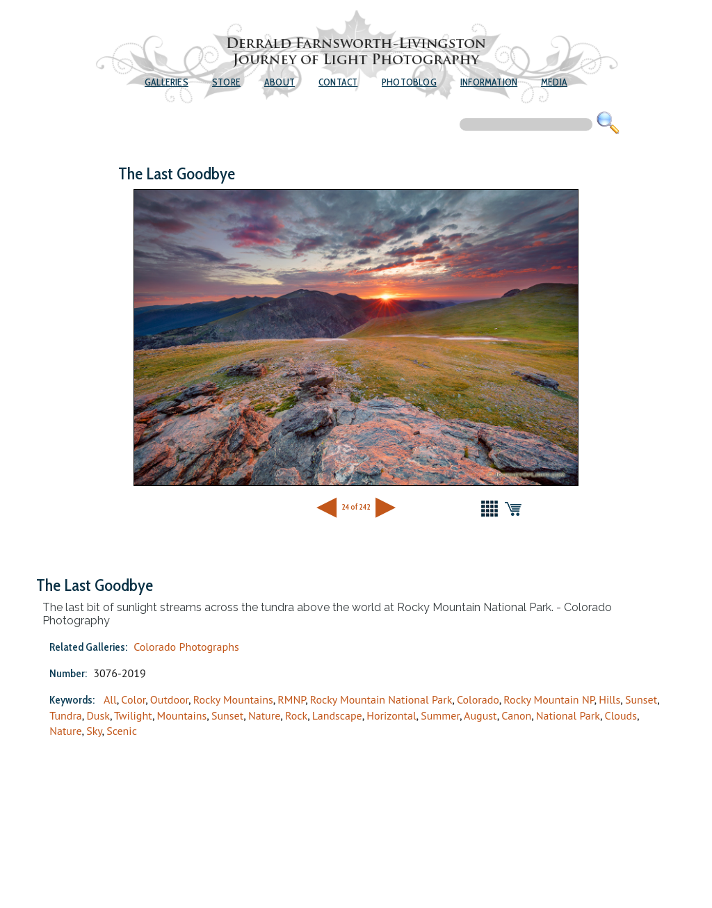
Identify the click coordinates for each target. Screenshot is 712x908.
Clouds (621, 715)
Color (133, 699)
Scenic (121, 731)
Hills (609, 699)
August (480, 715)
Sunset (641, 699)
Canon (516, 715)
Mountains (182, 715)
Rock (296, 715)
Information (488, 82)
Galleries (166, 82)
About (279, 82)
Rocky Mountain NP (548, 699)
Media (554, 82)
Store (226, 82)
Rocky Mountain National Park (381, 699)
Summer (440, 715)
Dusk (98, 715)
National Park (568, 715)
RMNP (291, 699)
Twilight (133, 715)
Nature (264, 715)
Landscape (337, 715)
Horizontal (391, 715)
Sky (94, 731)
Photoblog (409, 82)
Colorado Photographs (186, 647)
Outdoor (169, 699)
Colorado (478, 699)
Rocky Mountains (233, 699)
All (110, 699)
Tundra (65, 715)
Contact (337, 82)
